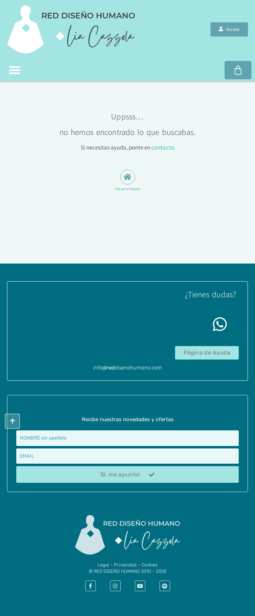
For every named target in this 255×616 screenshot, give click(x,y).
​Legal (103, 564)
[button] (14, 70)
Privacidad (125, 564)
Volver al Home (127, 188)
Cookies (149, 564)
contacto (162, 147)
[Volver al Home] (127, 177)
